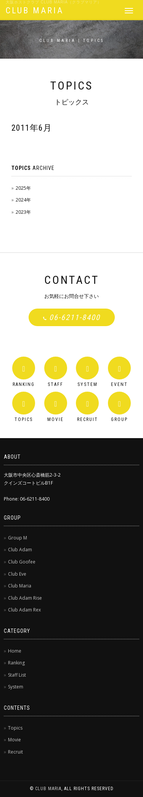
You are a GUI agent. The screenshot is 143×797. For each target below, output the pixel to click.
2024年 (23, 200)
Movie (14, 739)
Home (14, 651)
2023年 (23, 212)
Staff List (17, 675)
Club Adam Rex (24, 610)
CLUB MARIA (35, 10)
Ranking (16, 662)
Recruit (15, 752)
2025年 (23, 188)
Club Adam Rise (25, 598)
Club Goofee (21, 562)
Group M (17, 538)
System (15, 686)
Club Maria (19, 586)
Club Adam (20, 549)
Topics (15, 728)
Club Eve (17, 574)
